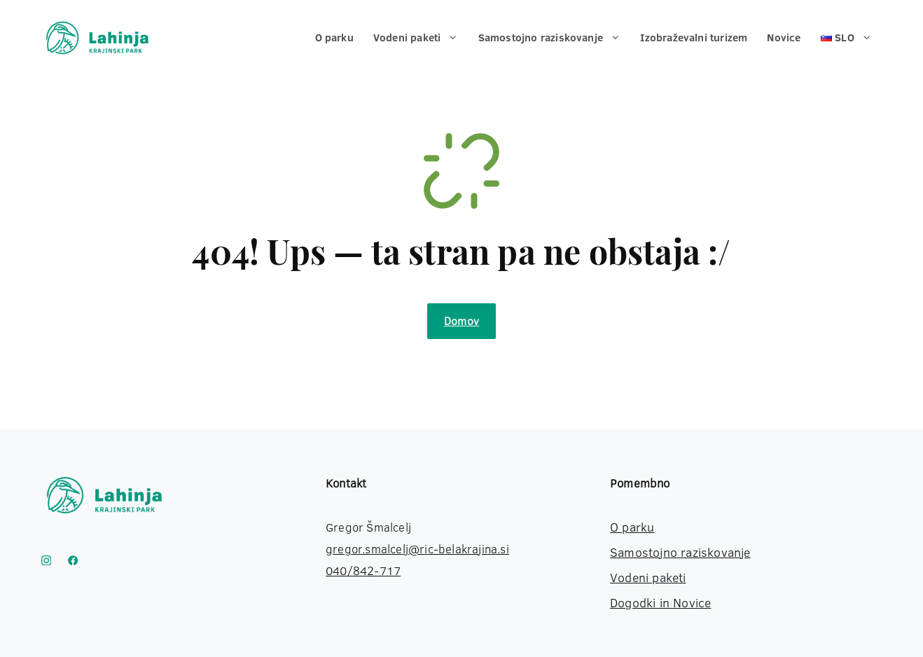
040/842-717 (363, 570)
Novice (783, 37)
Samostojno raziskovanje (554, 38)
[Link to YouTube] (73, 560)
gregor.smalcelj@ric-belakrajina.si (417, 549)
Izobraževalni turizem (693, 37)
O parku (334, 37)
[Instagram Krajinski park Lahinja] (46, 560)
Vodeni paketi (421, 38)
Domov (461, 320)
